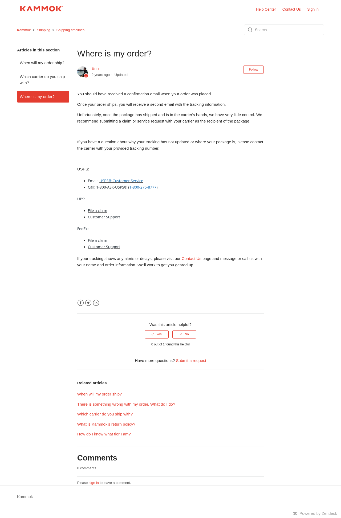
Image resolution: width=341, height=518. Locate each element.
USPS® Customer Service (121, 180)
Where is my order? (37, 96)
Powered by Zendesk (318, 513)
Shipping (43, 30)
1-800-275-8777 (143, 187)
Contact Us (291, 9)
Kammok (24, 30)
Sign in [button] (313, 9)
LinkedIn (96, 303)
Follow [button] (253, 69)
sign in (94, 483)
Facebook (80, 303)
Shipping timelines (70, 30)
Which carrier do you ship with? (42, 79)
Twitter (88, 303)
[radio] (157, 334)
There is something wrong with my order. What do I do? (126, 404)
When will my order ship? (42, 62)
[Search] (284, 30)
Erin (95, 68)
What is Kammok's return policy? (106, 424)
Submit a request (191, 360)
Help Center (266, 9)
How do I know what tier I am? (104, 434)
